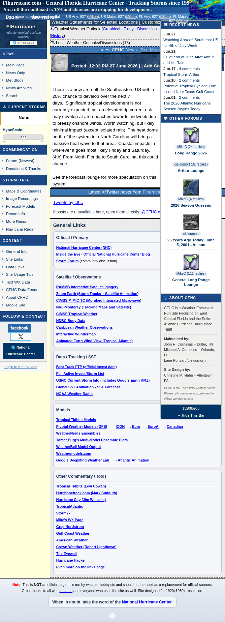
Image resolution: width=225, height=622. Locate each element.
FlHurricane (20, 26)
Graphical (111, 29)
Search (12, 95)
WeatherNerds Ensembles (78, 433)
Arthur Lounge (191, 171)
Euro (136, 426)
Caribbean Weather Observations (84, 327)
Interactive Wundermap (76, 334)
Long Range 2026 (191, 153)
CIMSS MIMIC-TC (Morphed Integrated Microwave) (98, 300)
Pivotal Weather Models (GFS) (81, 426)
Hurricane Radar (20, 229)
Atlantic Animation (133, 460)
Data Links (15, 267)
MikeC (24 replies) (190, 147)
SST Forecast (108, 387)
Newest (26, 160)
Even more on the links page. (81, 567)
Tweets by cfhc (68, 202)
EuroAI (153, 426)
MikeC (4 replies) (191, 199)
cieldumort (191, 234)
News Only (15, 72)
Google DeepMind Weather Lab (82, 460)
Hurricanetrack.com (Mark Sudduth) (86, 493)
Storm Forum (67, 261)
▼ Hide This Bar (190, 415)
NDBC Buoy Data (70, 321)
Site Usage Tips (20, 274)
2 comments (189, 80)
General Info (17, 251)
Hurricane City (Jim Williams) (81, 500)
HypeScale (12, 130)
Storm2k (63, 513)
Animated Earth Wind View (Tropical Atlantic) (94, 341)
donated (66, 591)
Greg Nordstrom (70, 527)
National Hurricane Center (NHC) (84, 247)
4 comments (189, 69)
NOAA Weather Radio (74, 394)
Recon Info (15, 213)
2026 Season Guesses (191, 205)
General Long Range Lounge (191, 282)
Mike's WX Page (70, 520)
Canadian (175, 426)
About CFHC (17, 297)
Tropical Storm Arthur (181, 74)
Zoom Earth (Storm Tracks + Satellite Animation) (97, 294)
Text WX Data (18, 282)
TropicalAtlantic (69, 506)
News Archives (19, 88)
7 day (128, 29)
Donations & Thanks (23, 168)
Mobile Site (16, 305)
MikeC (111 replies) (191, 273)
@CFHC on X (153, 212)
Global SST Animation (75, 387)
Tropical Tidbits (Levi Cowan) (81, 486)
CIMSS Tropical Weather (76, 314)
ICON (120, 426)
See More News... (158, 49)
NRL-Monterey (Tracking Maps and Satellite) (93, 307)
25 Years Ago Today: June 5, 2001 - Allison (191, 242)
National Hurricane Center (146, 602)
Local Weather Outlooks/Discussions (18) (90, 42)
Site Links (14, 259)
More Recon (16, 221)
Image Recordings (22, 198)
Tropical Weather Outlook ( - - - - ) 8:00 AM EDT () (134, 32)
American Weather (72, 540)
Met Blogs (15, 80)
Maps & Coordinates (23, 191)
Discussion (147, 29)
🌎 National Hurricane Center (20, 351)
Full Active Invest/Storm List (80, 374)
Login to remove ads (20, 367)
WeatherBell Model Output (78, 447)
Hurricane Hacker (71, 560)
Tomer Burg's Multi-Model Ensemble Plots (92, 440)
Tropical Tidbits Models (76, 420)
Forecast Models (20, 206)
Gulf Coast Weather (73, 533)
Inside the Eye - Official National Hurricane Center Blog (103, 254)
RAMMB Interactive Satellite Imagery (87, 287)
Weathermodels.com (73, 453)
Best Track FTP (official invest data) (86, 367)
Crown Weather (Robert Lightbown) (86, 547)
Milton (93, 16)
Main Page (15, 65)
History (57, 35)
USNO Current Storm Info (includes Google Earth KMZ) (103, 380)
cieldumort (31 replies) (191, 164)
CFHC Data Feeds (22, 289)
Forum (12, 160)
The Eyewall (66, 554)
